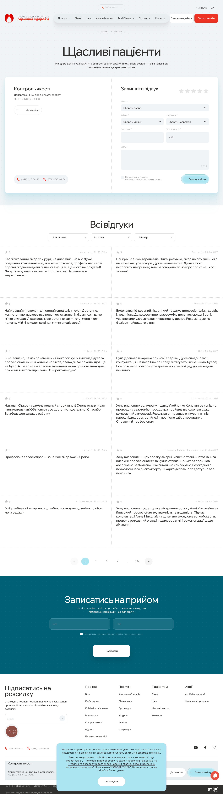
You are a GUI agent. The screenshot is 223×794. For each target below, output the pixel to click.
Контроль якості (93, 722)
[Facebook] (205, 747)
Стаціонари (125, 729)
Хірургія (123, 715)
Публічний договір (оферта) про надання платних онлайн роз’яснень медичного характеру (105, 786)
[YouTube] (196, 747)
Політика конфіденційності (17, 786)
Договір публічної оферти (46, 786)
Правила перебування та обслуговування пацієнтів (28, 793)
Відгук (124, 147)
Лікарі (155, 694)
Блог (87, 694)
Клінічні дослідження (96, 708)
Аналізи (123, 722)
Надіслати (111, 650)
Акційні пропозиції (195, 694)
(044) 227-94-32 (30, 179)
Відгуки (89, 729)
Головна (105, 32)
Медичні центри (160, 708)
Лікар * (124, 101)
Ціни (154, 701)
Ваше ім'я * (126, 129)
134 (137, 561)
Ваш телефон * (173, 129)
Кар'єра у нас (92, 701)
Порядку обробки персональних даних (143, 179)
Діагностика (125, 701)
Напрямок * (172, 115)
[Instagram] (214, 747)
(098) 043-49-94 (56, 179)
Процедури (125, 708)
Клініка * (125, 115)
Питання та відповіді (96, 736)
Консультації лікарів (129, 694)
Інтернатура (91, 715)
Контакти (157, 715)
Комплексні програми (197, 701)
